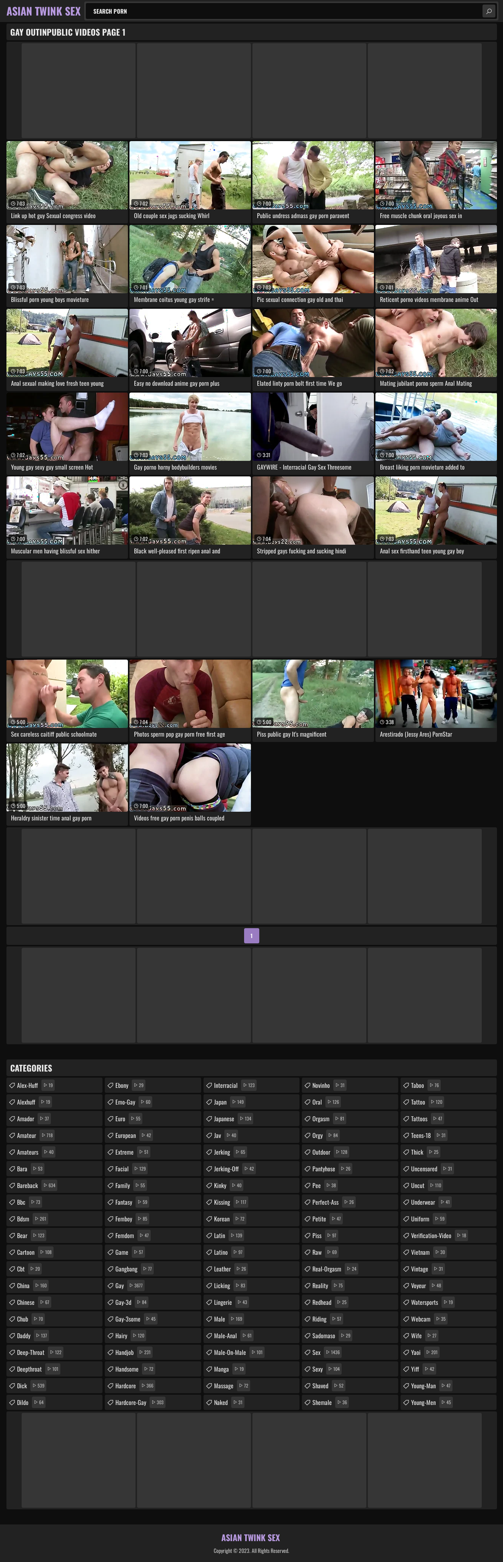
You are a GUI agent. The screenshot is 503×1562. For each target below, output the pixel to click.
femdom (133, 1235)
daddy (33, 1335)
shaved (328, 1385)
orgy (326, 1135)
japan (230, 1102)
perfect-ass (334, 1202)
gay (130, 1285)
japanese (233, 1118)
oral (326, 1102)
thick (425, 1152)
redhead (330, 1302)
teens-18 (429, 1135)
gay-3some (136, 1319)
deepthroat (38, 1369)
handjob (134, 1352)
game (130, 1252)
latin (229, 1235)
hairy (130, 1335)
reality (328, 1285)
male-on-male (239, 1352)
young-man (432, 1385)
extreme (132, 1152)
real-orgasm (335, 1268)
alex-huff (36, 1085)
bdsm (32, 1218)
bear (31, 1235)
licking (230, 1285)
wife (424, 1335)
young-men (432, 1402)
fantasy (132, 1202)
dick (31, 1385)
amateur (36, 1135)
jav (226, 1135)
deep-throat (40, 1352)
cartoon (35, 1252)
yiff (423, 1369)
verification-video (439, 1235)
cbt (29, 1268)
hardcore (135, 1385)
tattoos (427, 1118)
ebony (130, 1085)
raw (325, 1252)
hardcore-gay (140, 1402)
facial (131, 1168)
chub (31, 1319)
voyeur (427, 1285)
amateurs (36, 1152)
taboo (426, 1085)
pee (325, 1185)
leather (231, 1268)
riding (327, 1319)
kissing (231, 1202)
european (134, 1135)
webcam (429, 1319)
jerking (230, 1152)
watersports (433, 1302)
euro (128, 1118)
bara (30, 1168)
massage (232, 1385)
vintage (428, 1268)
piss (325, 1235)
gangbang (134, 1268)
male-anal (234, 1335)
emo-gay (133, 1102)
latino (229, 1252)
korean (230, 1218)
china (33, 1285)
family (131, 1185)
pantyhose (332, 1168)
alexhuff (34, 1102)
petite (327, 1218)
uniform (428, 1218)
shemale (330, 1402)
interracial (235, 1085)
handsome (135, 1369)
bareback (37, 1185)
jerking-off (235, 1168)
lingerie (231, 1302)
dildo (31, 1402)
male (229, 1319)
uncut (427, 1185)
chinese (34, 1302)
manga (230, 1369)
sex (327, 1352)
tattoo (427, 1102)
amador (34, 1118)
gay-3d (131, 1302)
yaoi (425, 1352)
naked (229, 1402)
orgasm (329, 1118)
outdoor (330, 1152)
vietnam (429, 1252)
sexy (327, 1369)
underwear (431, 1202)
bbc (29, 1202)
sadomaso (332, 1335)
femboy (132, 1218)
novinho (329, 1085)
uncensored (432, 1168)
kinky (228, 1185)
